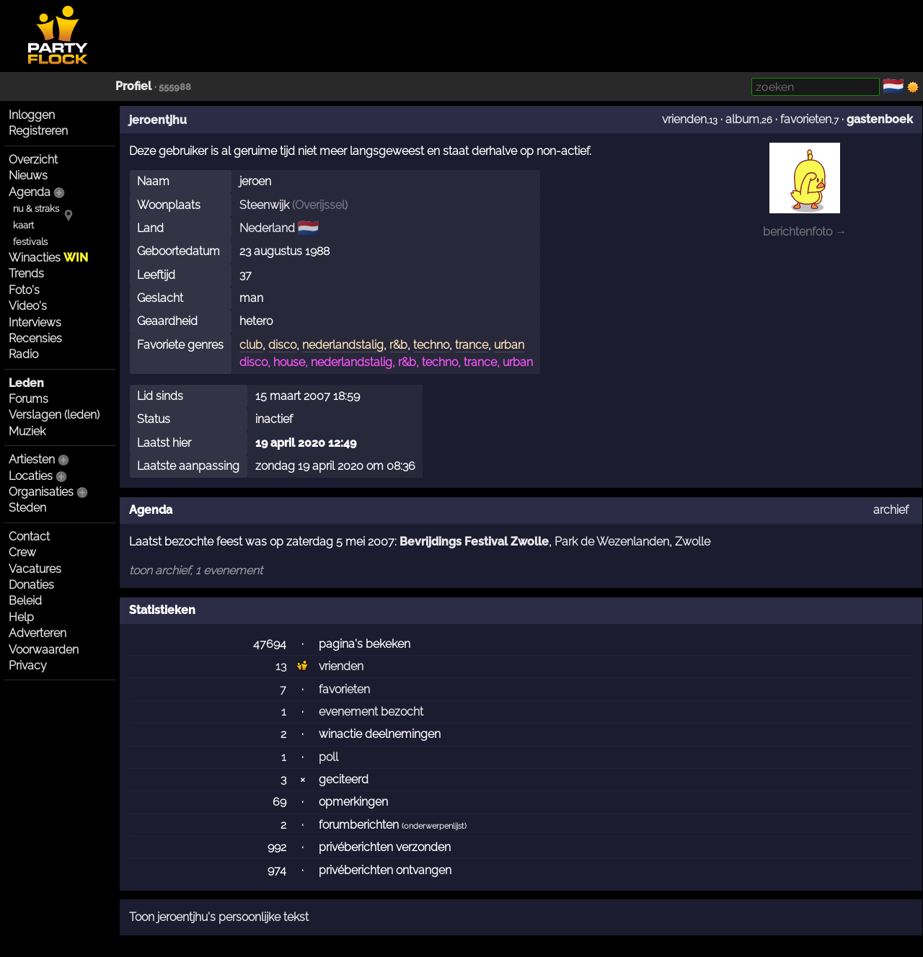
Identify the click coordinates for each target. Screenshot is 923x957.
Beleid (25, 600)
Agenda (29, 192)
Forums (28, 399)
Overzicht (33, 159)
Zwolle (692, 541)
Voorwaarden (44, 649)
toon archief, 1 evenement (195, 570)
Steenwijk (264, 205)
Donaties (31, 585)
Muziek (27, 431)
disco (282, 345)
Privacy (28, 665)
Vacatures (35, 569)
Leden (26, 383)
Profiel (133, 86)
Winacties (48, 257)
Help (21, 617)
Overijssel (320, 205)
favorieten (805, 119)
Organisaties (41, 492)
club (250, 345)
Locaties (31, 476)
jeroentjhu (158, 120)
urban (509, 345)
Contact (29, 536)
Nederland (267, 228)
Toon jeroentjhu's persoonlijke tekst (219, 917)
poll (328, 757)
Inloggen (32, 115)
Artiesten (32, 459)
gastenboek (880, 119)
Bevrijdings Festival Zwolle (474, 541)
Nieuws (28, 175)
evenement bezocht (371, 711)
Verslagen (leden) (54, 415)
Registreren (38, 131)
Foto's (24, 290)
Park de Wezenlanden (612, 541)
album (742, 119)
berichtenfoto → (805, 232)
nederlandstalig (343, 345)
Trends (26, 273)
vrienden (684, 119)
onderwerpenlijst (434, 826)
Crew (22, 552)
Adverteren (37, 633)
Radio (23, 354)
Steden (27, 508)
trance (471, 345)
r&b (398, 345)
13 (280, 666)
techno (431, 345)
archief (891, 510)
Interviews (35, 322)
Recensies (35, 338)
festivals (30, 241)
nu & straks (36, 208)
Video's (28, 306)
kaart (23, 225)
